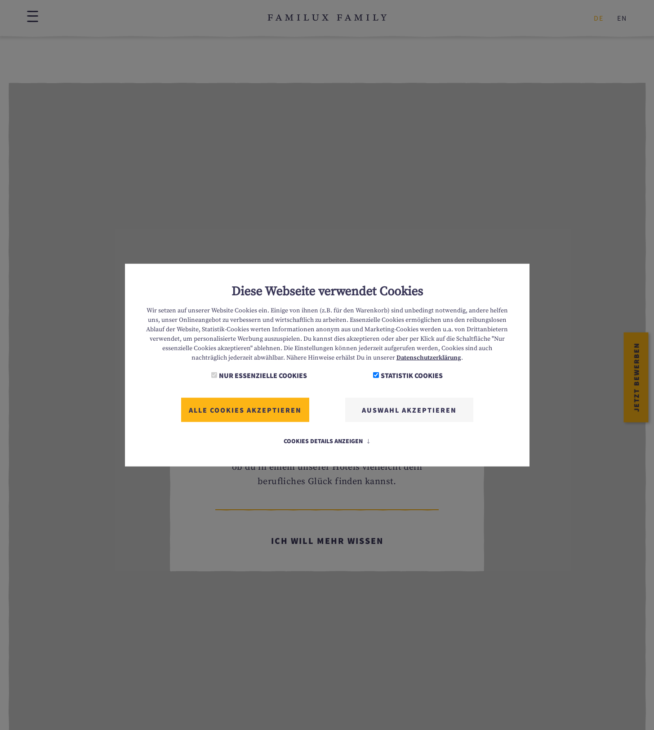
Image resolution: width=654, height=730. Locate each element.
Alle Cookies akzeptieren (245, 409)
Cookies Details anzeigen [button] (327, 440)
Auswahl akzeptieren (409, 409)
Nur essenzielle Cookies (263, 374)
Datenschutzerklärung (428, 357)
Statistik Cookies (412, 374)
